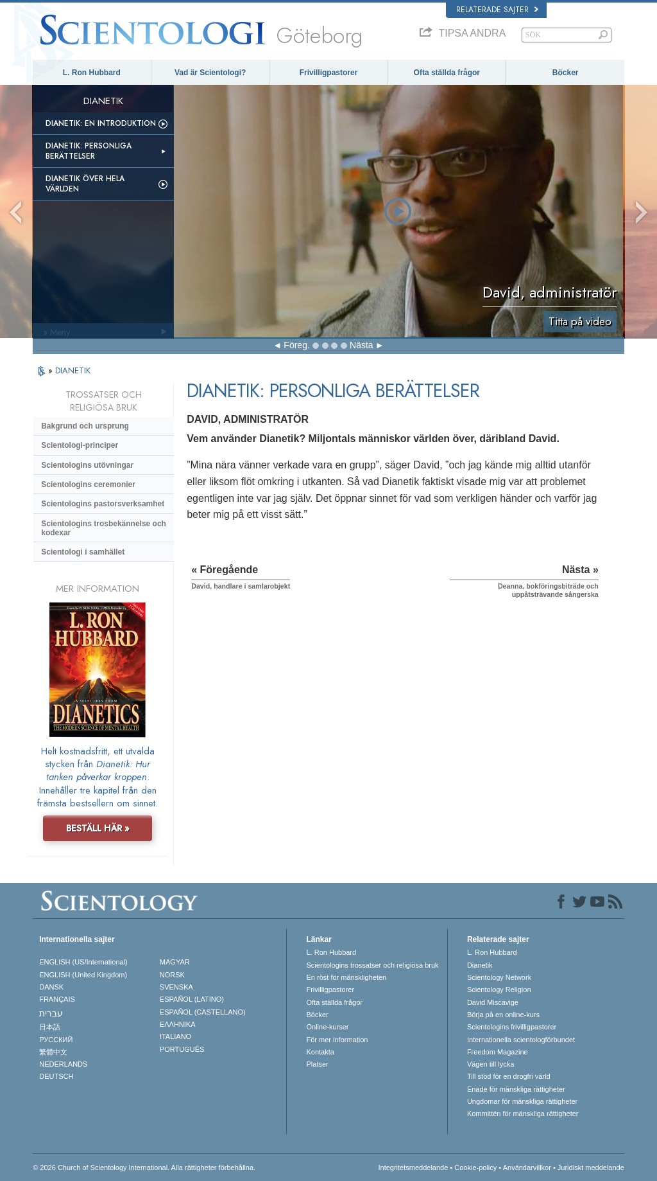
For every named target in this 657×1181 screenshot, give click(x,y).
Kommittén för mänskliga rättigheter (523, 1113)
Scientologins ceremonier (88, 484)
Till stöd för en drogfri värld (508, 1076)
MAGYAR (175, 962)
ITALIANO (175, 1036)
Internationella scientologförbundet (521, 1039)
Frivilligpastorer (329, 72)
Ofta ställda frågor (447, 72)
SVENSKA (176, 987)
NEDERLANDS (63, 1064)
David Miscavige (492, 1002)
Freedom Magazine (497, 1052)
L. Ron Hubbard (92, 72)
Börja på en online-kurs (503, 1014)
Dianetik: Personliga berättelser (89, 151)
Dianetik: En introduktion (101, 123)
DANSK (51, 987)
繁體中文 (53, 1052)
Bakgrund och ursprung (85, 426)
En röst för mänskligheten (346, 977)
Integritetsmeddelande (413, 1167)
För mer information (337, 1039)
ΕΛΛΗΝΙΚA (178, 1024)
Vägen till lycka (490, 1064)
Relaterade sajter (497, 9)
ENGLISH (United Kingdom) (83, 975)
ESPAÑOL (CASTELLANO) (203, 1012)
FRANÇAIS (57, 999)
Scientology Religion (499, 989)
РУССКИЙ (56, 1039)
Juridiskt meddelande (591, 1167)
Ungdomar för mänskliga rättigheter (522, 1101)
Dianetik (480, 965)
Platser (317, 1064)
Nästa (361, 345)
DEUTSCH (56, 1076)
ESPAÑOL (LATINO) (192, 999)
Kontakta (320, 1052)
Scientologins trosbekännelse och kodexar (103, 528)
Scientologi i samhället (82, 551)
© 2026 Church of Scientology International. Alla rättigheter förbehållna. (144, 1167)
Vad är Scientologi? (210, 72)
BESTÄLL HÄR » (98, 828)
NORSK (172, 975)
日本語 (49, 1027)
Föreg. (296, 345)
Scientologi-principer (79, 445)
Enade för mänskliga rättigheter (516, 1089)
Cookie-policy (475, 1167)
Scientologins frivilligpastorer (511, 1027)
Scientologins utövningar (87, 465)
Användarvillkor (527, 1167)
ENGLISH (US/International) (83, 962)
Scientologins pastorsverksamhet (102, 503)
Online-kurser (327, 1027)
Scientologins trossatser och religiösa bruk (372, 965)
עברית (51, 1013)
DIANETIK (72, 370)
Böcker (565, 72)
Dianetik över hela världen (85, 184)
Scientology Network (499, 977)
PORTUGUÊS (182, 1049)
